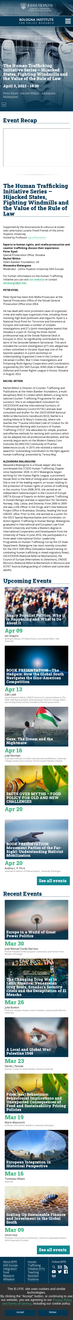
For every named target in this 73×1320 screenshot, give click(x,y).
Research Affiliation (9, 1277)
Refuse (52, 1312)
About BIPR (10, 1262)
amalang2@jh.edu (14, 283)
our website (36, 279)
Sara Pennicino (37, 237)
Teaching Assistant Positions (33, 1276)
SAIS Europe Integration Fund (10, 1269)
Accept (20, 1312)
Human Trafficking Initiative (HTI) (36, 1265)
